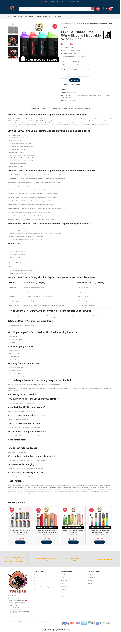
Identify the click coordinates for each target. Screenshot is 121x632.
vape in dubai (106, 95)
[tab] (34, 108)
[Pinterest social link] (70, 100)
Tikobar (90, 593)
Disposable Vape (70, 23)
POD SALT (64, 587)
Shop (35, 584)
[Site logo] (12, 8)
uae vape (90, 95)
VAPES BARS (91, 578)
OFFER (63, 69)
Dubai (59, 489)
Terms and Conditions (40, 590)
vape (94, 95)
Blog (35, 578)
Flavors (63, 74)
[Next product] (66, 27)
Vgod (62, 596)
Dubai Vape (75, 95)
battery (23, 122)
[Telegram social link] (74, 100)
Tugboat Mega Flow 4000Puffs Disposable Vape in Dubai (99, 531)
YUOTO (63, 593)
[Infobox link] (14, 559)
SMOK (63, 574)
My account (37, 581)
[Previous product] (62, 27)
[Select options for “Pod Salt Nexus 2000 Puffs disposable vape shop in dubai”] (46, 542)
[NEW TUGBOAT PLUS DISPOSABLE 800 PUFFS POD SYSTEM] (20, 518)
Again (89, 587)
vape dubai (99, 95)
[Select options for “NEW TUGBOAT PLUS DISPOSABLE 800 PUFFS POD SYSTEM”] (20, 542)
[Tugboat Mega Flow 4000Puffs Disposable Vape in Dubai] (100, 518)
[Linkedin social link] (72, 100)
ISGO (89, 574)
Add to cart (74, 80)
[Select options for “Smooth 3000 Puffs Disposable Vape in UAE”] (73, 542)
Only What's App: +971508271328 (19, 598)
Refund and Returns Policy (41, 587)
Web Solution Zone (44, 621)
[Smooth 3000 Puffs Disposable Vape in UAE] (73, 518)
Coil (15, 121)
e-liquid (41, 121)
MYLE (62, 584)
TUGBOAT (64, 581)
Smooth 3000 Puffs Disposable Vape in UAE (73, 531)
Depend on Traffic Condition (16, 602)
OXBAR (90, 584)
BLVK (71, 47)
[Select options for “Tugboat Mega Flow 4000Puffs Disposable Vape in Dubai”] (99, 542)
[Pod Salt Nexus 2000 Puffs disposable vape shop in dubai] (47, 518)
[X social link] (68, 100)
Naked (89, 590)
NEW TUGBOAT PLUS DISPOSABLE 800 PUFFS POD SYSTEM (20, 531)
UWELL (63, 578)
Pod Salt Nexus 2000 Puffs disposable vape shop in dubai (46, 531)
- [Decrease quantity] (62, 80)
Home (63, 23)
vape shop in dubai (66, 97)
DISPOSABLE (67, 95)
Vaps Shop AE (14, 476)
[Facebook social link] (66, 100)
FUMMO (90, 581)
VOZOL (63, 590)
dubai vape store (83, 95)
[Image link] (18, 582)
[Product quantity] (64, 80)
